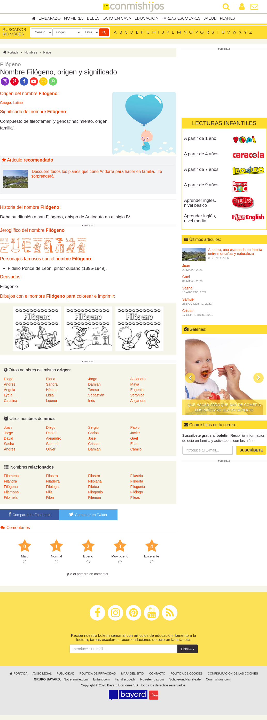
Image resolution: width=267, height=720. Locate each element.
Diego (8, 379)
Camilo (136, 449)
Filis (49, 492)
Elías (134, 444)
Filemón (94, 497)
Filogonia (137, 487)
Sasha (9, 444)
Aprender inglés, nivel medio (200, 218)
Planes (227, 18)
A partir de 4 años (201, 153)
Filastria (136, 476)
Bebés (93, 18)
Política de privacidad (98, 673)
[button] (190, 377)
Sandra (52, 384)
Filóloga (52, 487)
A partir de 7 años (201, 169)
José (92, 438)
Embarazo (49, 18)
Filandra (10, 481)
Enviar (187, 649)
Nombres (74, 18)
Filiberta (136, 481)
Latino (18, 103)
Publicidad (65, 673)
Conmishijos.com (218, 679)
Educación (146, 18)
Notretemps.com (152, 679)
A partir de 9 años (201, 184)
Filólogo (136, 492)
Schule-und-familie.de (185, 679)
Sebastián (96, 395)
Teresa (93, 390)
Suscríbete (251, 450)
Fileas (135, 497)
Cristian (94, 444)
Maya (134, 384)
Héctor (51, 390)
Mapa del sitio (132, 673)
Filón (50, 497)
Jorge (92, 379)
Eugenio (136, 390)
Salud (210, 18)
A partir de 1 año (200, 138)
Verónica (137, 395)
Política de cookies (186, 673)
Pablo (134, 427)
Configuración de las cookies (233, 673)
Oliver (51, 449)
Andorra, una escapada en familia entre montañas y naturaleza (235, 252)
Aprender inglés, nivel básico (200, 203)
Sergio (93, 427)
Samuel (52, 444)
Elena (50, 379)
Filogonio (95, 492)
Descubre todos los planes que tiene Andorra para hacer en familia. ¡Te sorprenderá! (96, 173)
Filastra (52, 476)
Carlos (93, 433)
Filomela (11, 497)
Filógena (11, 487)
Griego (5, 103)
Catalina (10, 401)
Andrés (9, 384)
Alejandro (137, 379)
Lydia (8, 395)
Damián (94, 384)
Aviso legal (42, 673)
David (8, 438)
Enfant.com (101, 679)
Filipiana (94, 481)
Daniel (51, 433)
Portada (10, 52)
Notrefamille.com (76, 679)
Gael (134, 438)
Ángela (9, 390)
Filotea (93, 487)
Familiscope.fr (125, 679)
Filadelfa (53, 481)
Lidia (50, 395)
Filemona (11, 492)
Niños (47, 52)
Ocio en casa (117, 18)
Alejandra (137, 401)
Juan (8, 427)
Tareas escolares (181, 18)
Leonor (51, 401)
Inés (91, 401)
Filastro (94, 476)
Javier (135, 433)
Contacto (157, 673)
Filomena (11, 476)
